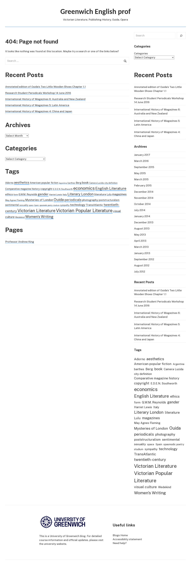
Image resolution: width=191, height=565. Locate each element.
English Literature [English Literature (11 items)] (110, 188)
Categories (141, 53)
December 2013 (143, 222)
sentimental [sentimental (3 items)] (12, 205)
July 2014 (139, 210)
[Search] (181, 35)
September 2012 (144, 259)
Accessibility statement (127, 539)
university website (55, 543)
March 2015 (141, 179)
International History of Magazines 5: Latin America (37, 105)
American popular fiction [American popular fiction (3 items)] (44, 182)
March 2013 (141, 246)
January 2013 (142, 253)
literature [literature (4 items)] (100, 194)
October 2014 (142, 204)
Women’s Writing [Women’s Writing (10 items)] (39, 216)
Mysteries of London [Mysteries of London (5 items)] (39, 200)
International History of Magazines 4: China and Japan (38, 111)
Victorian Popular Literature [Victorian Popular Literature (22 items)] (84, 210)
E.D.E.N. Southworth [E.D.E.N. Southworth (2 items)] (63, 189)
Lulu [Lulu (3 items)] (109, 194)
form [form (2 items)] (15, 194)
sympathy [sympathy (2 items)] (64, 205)
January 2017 (142, 154)
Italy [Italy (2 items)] (65, 194)
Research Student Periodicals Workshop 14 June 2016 (38, 92)
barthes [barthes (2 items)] (71, 183)
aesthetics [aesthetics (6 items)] (21, 182)
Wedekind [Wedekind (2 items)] (20, 217)
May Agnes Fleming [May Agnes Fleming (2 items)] (15, 200)
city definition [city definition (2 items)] (111, 183)
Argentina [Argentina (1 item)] (63, 183)
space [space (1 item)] (31, 205)
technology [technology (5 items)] (77, 204)
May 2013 (140, 234)
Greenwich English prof (95, 11)
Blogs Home (120, 535)
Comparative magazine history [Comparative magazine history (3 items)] (22, 188)
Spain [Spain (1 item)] (36, 205)
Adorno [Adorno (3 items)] (9, 182)
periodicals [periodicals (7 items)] (72, 200)
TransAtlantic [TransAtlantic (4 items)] (94, 204)
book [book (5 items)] (85, 182)
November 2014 (143, 197)
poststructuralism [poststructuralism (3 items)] (109, 200)
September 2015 (144, 167)
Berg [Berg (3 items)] (78, 182)
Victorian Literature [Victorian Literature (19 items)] (36, 210)
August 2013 (142, 228)
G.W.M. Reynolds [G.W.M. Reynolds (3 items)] (28, 194)
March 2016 (141, 161)
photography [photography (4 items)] (90, 200)
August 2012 (141, 265)
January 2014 (142, 216)
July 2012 (139, 271)
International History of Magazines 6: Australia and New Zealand (45, 99)
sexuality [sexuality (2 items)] (23, 205)
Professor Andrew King (19, 241)
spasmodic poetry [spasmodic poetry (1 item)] (46, 205)
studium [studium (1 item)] (56, 205)
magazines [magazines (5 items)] (119, 194)
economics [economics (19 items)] (84, 188)
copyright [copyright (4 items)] (46, 188)
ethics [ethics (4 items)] (9, 194)
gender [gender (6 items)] (43, 194)
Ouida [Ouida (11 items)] (59, 199)
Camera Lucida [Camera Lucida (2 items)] (96, 183)
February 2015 (143, 185)
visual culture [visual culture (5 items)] (145, 487)
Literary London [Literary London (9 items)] (80, 194)
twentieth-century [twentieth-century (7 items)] (150, 459)
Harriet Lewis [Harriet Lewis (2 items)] (55, 194)
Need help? (120, 543)
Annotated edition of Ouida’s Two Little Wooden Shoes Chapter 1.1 (45, 86)
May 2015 (140, 173)
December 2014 (143, 191)
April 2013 (140, 240)
